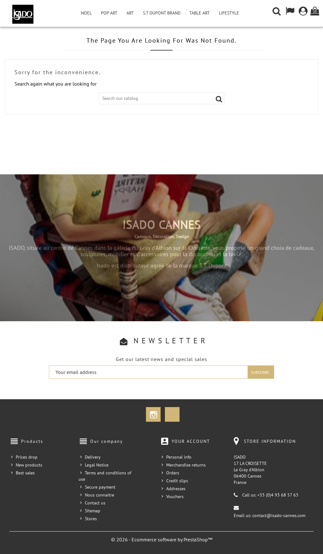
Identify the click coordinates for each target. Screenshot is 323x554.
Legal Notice (97, 465)
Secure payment (100, 487)
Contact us (95, 503)
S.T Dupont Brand (161, 13)
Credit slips (177, 481)
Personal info (178, 457)
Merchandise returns (186, 465)
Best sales (25, 473)
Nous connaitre (99, 495)
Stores (91, 518)
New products (29, 465)
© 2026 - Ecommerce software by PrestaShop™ (161, 539)
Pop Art (109, 13)
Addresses (175, 488)
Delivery (93, 457)
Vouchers (175, 496)
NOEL (86, 13)
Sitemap (92, 511)
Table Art (199, 13)
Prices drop (27, 457)
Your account (191, 441)
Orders (172, 473)
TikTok (172, 414)
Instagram (153, 414)
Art (130, 13)
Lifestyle (229, 13)
